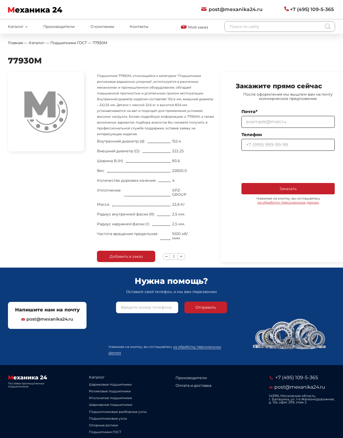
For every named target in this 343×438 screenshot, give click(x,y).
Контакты (139, 26)
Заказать (288, 188)
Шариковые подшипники (110, 385)
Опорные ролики (103, 425)
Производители (59, 26)
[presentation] (288, 167)
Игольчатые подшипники (110, 398)
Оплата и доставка (193, 385)
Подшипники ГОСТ (105, 432)
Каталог (97, 377)
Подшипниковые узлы (108, 419)
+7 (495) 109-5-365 (294, 377)
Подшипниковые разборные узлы (118, 412)
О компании (102, 26)
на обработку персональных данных (288, 202)
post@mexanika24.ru (47, 319)
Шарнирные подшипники (110, 405)
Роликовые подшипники (110, 391)
